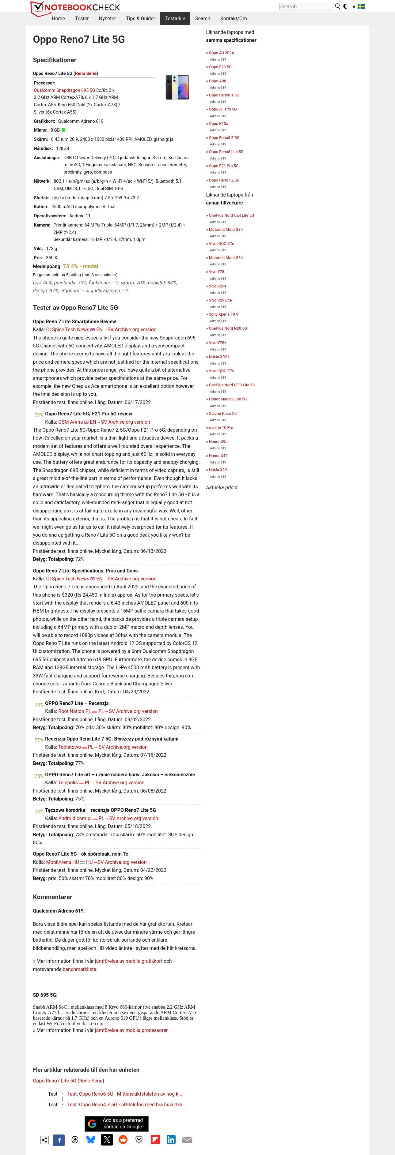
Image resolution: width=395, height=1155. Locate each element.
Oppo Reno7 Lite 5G (54, 1081)
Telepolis (68, 783)
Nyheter (107, 18)
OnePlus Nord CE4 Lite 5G (231, 215)
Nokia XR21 (219, 356)
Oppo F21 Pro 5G (224, 165)
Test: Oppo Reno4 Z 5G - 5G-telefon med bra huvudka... (127, 1105)
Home (58, 18)
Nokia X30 (218, 469)
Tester (82, 18)
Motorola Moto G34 (226, 229)
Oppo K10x (218, 123)
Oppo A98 (217, 81)
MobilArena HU (62, 862)
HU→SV (95, 862)
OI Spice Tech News (67, 329)
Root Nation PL (74, 711)
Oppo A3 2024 (221, 53)
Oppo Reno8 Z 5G (224, 137)
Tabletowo (69, 747)
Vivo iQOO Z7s (221, 243)
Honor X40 (218, 455)
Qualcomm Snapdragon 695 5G (64, 90)
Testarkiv (175, 18)
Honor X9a (218, 441)
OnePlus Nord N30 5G (228, 328)
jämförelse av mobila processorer (131, 1030)
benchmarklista (80, 969)
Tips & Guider (140, 18)
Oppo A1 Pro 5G (223, 109)
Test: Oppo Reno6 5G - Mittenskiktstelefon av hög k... (124, 1094)
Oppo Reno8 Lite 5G (226, 151)
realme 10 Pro (221, 427)
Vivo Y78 (216, 271)
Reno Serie (86, 73)
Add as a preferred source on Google (115, 1123)
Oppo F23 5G (220, 67)
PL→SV (106, 711)
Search (202, 18)
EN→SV (104, 329)
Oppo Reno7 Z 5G (224, 180)
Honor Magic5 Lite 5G (228, 399)
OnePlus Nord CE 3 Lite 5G (232, 385)
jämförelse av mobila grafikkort (129, 961)
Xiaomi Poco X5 (223, 413)
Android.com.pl (74, 818)
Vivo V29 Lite (220, 300)
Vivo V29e (217, 286)
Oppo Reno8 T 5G (224, 95)
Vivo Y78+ (217, 342)
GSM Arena (70, 422)
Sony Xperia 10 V (223, 314)
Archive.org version (136, 329)
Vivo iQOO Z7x (221, 371)
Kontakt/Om (233, 18)
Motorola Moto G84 (226, 257)
